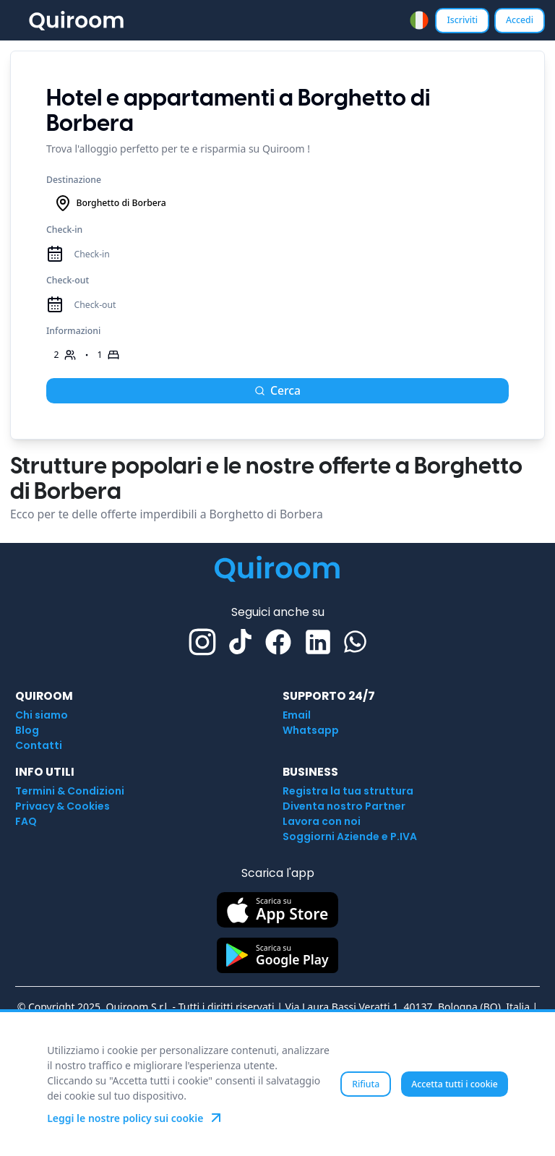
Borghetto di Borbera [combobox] (110, 203)
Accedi (519, 20)
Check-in (64, 229)
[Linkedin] (318, 642)
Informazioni (73, 331)
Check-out (67, 280)
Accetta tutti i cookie (454, 1084)
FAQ (26, 821)
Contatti (38, 745)
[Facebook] (278, 642)
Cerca (277, 390)
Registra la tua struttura (348, 791)
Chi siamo (41, 715)
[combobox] (419, 20)
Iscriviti (462, 20)
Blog (27, 730)
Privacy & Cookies (62, 806)
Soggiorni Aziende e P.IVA (350, 836)
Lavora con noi (322, 821)
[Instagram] (202, 642)
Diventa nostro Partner (344, 806)
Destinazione (73, 180)
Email (297, 715)
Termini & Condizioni (69, 791)
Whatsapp (311, 730)
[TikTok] (240, 641)
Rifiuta (365, 1084)
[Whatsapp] (355, 641)
